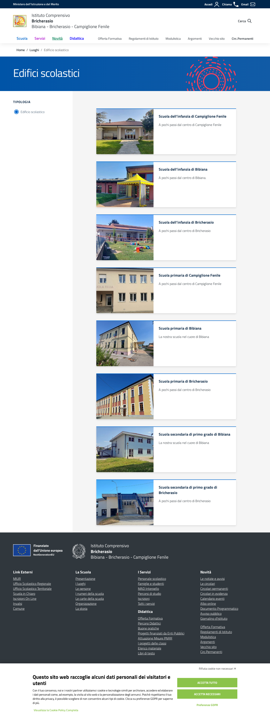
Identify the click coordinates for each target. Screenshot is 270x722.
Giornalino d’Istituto (213, 618)
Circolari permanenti (214, 588)
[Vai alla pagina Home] (20, 49)
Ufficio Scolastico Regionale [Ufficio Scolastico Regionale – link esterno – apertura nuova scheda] (32, 583)
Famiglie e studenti (151, 583)
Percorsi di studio (149, 593)
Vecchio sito (217, 38)
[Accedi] (212, 4)
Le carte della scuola (90, 598)
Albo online (208, 603)
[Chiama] (230, 4)
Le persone (83, 588)
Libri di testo (146, 653)
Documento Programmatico (219, 608)
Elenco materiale (149, 648)
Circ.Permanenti (242, 38)
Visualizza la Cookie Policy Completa (56, 710)
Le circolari (207, 583)
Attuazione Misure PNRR (155, 638)
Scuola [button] (22, 38)
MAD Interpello (148, 588)
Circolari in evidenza (214, 593)
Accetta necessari (207, 694)
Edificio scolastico (33, 111)
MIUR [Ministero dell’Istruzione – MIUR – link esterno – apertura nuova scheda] (17, 578)
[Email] (248, 4)
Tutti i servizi (146, 603)
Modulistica (173, 38)
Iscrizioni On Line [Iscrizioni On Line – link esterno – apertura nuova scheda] (24, 598)
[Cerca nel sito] (245, 21)
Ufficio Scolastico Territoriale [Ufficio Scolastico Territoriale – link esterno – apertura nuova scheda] (32, 588)
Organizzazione (86, 603)
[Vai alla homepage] (19, 21)
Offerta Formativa (110, 38)
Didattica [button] (77, 38)
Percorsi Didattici (149, 623)
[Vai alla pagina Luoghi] (34, 49)
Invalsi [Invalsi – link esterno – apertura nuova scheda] (17, 603)
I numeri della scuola (90, 593)
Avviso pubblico (211, 613)
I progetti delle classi (152, 643)
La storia (81, 608)
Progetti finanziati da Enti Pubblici (161, 633)
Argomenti (195, 38)
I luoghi (80, 583)
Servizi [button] (40, 38)
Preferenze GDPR (207, 705)
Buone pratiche (148, 628)
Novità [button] (57, 38)
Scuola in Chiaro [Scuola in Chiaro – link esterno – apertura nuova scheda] (24, 593)
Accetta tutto (207, 682)
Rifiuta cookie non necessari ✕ (217, 668)
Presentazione (85, 578)
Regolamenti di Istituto (144, 38)
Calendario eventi (212, 598)
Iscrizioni (144, 598)
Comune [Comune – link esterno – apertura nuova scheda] (19, 608)
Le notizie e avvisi (212, 578)
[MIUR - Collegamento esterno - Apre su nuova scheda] (36, 4)
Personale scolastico (152, 578)
